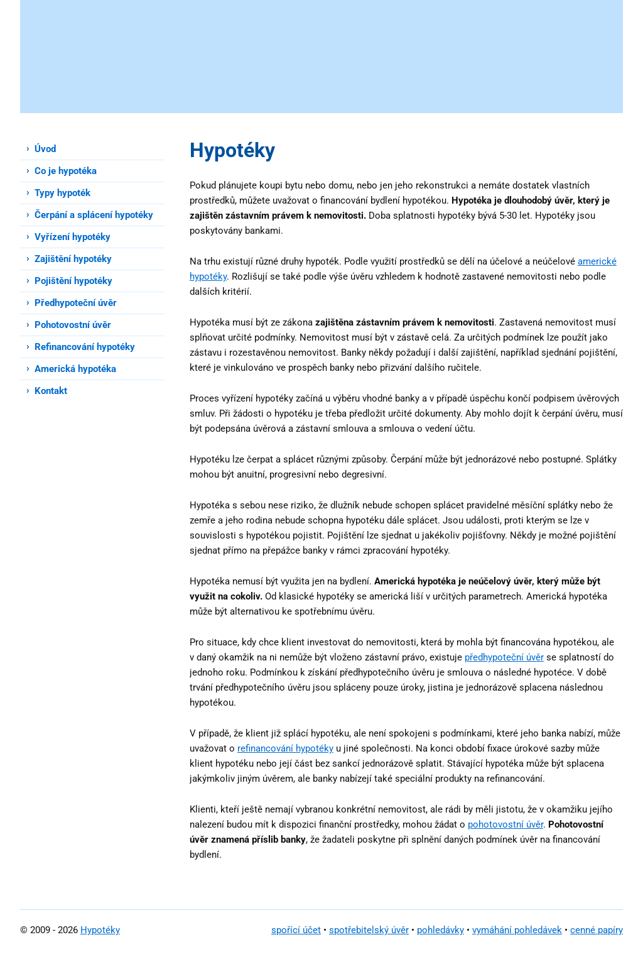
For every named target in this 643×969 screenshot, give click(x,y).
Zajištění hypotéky (73, 259)
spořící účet (296, 930)
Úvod (45, 149)
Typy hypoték (62, 193)
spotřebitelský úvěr (369, 930)
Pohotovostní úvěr (73, 325)
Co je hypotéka (66, 171)
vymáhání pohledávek (517, 930)
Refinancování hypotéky (85, 347)
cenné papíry (596, 930)
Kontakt (51, 391)
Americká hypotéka (75, 369)
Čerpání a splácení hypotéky (94, 215)
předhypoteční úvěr (504, 657)
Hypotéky (100, 930)
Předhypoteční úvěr (76, 303)
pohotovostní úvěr (505, 824)
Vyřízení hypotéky (73, 237)
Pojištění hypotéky (73, 281)
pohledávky (440, 930)
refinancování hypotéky (285, 748)
